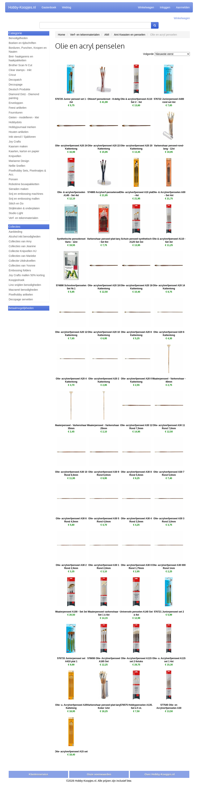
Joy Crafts (15, 141)
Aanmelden (183, 7)
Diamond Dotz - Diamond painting (24, 96)
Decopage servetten (21, 299)
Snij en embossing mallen (24, 198)
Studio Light (16, 213)
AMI (106, 34)
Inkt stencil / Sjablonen (22, 136)
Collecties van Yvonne (22, 265)
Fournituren (16, 112)
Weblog (66, 7)
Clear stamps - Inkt (20, 70)
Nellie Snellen (17, 165)
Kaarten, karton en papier (24, 151)
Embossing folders (20, 270)
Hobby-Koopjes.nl (22, 7)
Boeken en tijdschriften (22, 42)
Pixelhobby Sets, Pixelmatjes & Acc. (27, 172)
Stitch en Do (16, 203)
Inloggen (165, 7)
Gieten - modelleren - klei (24, 117)
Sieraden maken (18, 188)
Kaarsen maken (18, 146)
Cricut (12, 74)
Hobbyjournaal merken (22, 127)
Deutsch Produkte (19, 89)
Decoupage (16, 84)
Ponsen (13, 179)
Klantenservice (38, 774)
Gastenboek (49, 7)
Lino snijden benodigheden (25, 284)
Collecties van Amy (20, 241)
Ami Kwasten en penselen (129, 34)
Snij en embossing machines (26, 193)
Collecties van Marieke (22, 255)
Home (61, 34)
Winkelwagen (146, 7)
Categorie (15, 33)
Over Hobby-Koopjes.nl (160, 774)
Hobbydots (15, 122)
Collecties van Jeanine (22, 246)
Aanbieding (15, 231)
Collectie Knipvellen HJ (22, 251)
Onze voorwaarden (99, 774)
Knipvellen (15, 156)
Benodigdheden (18, 38)
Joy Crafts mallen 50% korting (27, 275)
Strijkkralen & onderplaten (24, 208)
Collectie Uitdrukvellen (22, 260)
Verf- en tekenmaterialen (23, 218)
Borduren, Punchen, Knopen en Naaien (28, 49)
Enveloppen (16, 102)
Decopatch (15, 79)
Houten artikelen (18, 131)
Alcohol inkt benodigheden (24, 236)
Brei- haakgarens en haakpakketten (21, 58)
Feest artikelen (17, 107)
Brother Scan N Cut (20, 65)
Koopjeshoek (16, 280)
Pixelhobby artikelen (21, 294)
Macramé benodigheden (23, 289)
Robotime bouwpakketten (24, 184)
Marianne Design (19, 160)
